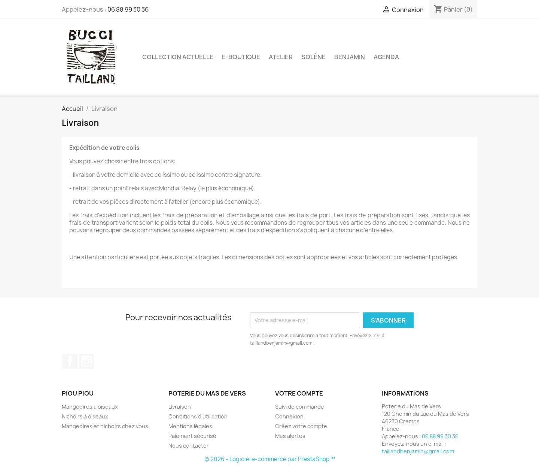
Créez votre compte (301, 426)
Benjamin (349, 57)
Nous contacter (188, 445)
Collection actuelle (177, 57)
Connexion (289, 416)
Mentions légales (190, 426)
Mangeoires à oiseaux (90, 406)
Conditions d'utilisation (198, 416)
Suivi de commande (299, 406)
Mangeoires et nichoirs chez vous (105, 426)
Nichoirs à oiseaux (85, 416)
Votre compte (299, 393)
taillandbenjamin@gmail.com (418, 451)
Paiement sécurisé (192, 435)
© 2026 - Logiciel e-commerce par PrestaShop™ (269, 459)
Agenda (386, 57)
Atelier (281, 57)
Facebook (70, 361)
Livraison (179, 406)
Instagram (86, 361)
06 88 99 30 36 (128, 9)
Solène (313, 57)
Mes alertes (290, 435)
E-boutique (241, 57)
